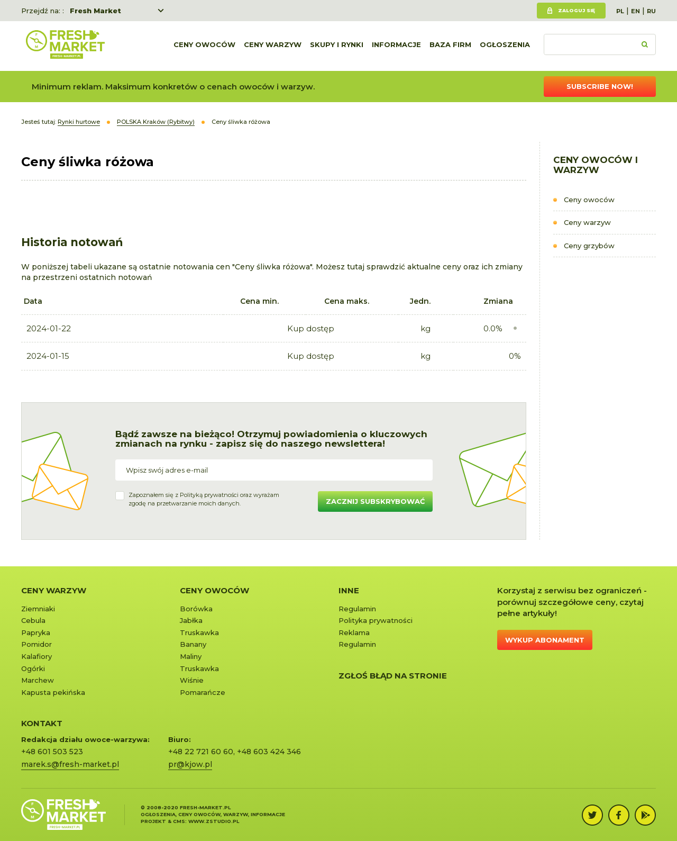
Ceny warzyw (272, 46)
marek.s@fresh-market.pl (70, 764)
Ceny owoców (204, 46)
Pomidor (36, 644)
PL (620, 11)
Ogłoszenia (505, 46)
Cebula (33, 620)
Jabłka (191, 620)
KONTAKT (41, 723)
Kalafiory (36, 656)
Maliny (191, 656)
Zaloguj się (576, 10)
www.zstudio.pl (213, 821)
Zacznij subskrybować (375, 501)
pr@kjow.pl (190, 764)
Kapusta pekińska (53, 692)
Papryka (35, 632)
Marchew (37, 680)
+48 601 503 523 (52, 751)
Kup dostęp (310, 328)
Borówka (196, 608)
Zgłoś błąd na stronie (392, 676)
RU (651, 11)
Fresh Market (95, 10)
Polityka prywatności (375, 620)
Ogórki (33, 668)
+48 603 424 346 (269, 751)
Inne (348, 590)
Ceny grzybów (589, 245)
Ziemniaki (38, 608)
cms (179, 821)
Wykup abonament (544, 640)
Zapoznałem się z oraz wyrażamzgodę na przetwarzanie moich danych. (204, 499)
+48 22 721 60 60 (200, 751)
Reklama (354, 632)
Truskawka (199, 632)
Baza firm (450, 46)
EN (635, 11)
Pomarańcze (202, 692)
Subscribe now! (599, 86)
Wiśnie (192, 680)
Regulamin (357, 608)
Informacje (396, 46)
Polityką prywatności (209, 495)
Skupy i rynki (336, 46)
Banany (193, 644)
